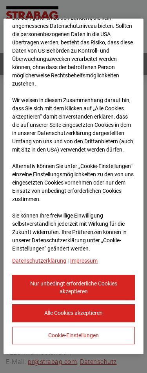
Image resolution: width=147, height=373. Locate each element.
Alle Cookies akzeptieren (73, 313)
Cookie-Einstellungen (73, 335)
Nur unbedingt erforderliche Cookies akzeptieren (73, 288)
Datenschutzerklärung (39, 261)
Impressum (84, 261)
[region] (73, 187)
